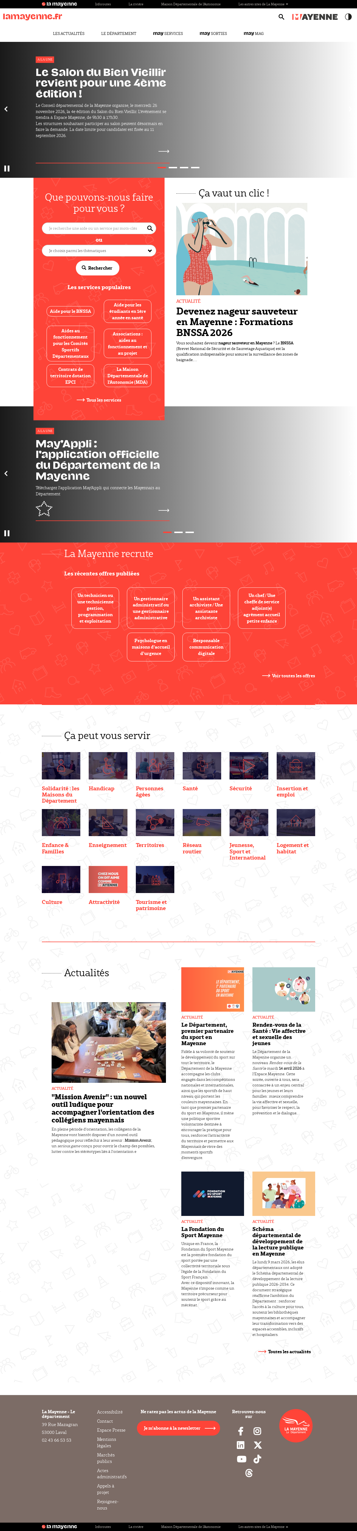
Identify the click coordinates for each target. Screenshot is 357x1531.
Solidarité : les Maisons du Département (60, 794)
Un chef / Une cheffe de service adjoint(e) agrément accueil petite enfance (261, 608)
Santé (190, 788)
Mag (254, 33)
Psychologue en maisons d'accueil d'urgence (151, 646)
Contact (105, 1421)
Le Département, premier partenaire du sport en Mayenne (207, 1033)
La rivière (136, 4)
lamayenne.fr (32, 16)
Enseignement (108, 845)
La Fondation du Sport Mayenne (202, 1232)
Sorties (213, 33)
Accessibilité (110, 1412)
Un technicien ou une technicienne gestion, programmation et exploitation (95, 608)
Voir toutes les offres (293, 675)
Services (168, 33)
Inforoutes (103, 4)
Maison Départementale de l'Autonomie (191, 4)
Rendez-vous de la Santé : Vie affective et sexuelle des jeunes (279, 1033)
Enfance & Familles (55, 848)
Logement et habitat (293, 848)
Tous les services (103, 400)
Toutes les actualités (289, 1351)
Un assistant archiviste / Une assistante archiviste (206, 608)
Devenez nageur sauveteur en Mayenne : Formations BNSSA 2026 (236, 321)
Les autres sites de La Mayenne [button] (263, 4)
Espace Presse (111, 1430)
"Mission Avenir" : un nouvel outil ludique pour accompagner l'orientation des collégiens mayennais (103, 1108)
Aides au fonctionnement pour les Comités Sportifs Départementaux (70, 343)
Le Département (118, 33)
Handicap (101, 788)
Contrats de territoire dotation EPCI (70, 375)
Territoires (150, 845)
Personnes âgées (149, 791)
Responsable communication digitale (206, 646)
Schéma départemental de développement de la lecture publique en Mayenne (278, 1241)
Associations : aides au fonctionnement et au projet (127, 343)
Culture (52, 902)
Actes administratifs (112, 1473)
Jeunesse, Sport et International (248, 851)
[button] (6, 109)
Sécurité (241, 788)
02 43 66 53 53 (56, 1440)
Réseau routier (192, 848)
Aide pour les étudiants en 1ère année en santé (127, 311)
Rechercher (97, 268)
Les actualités (69, 33)
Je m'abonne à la (172, 1428)
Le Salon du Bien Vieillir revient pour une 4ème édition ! (101, 83)
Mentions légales (106, 1442)
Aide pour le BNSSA (70, 311)
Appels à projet (105, 1489)
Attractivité (104, 902)
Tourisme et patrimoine (151, 905)
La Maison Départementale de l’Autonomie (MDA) (127, 375)
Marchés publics (106, 1458)
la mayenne (62, 4)
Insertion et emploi (292, 791)
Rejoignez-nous (108, 1504)
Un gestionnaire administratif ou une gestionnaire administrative (151, 608)
